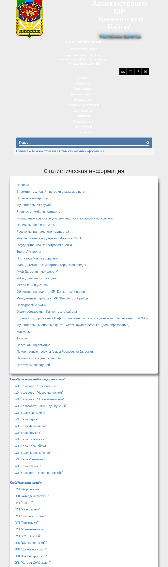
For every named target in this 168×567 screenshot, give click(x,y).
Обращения (83, 100)
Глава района (83, 89)
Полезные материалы (33, 198)
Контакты (84, 132)
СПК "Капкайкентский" (30, 542)
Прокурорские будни (32, 305)
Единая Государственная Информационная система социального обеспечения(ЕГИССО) (82, 318)
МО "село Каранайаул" (30, 446)
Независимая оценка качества (39, 358)
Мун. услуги (83, 127)
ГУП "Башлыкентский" (30, 516)
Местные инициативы (32, 285)
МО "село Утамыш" (27, 466)
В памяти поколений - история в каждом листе (51, 191)
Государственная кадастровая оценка (44, 245)
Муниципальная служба (34, 205)
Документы (83, 111)
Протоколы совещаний (33, 365)
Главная (84, 78)
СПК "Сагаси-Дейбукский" (32, 562)
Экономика (83, 116)
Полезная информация (34, 345)
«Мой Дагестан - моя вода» (37, 278)
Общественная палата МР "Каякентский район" (51, 291)
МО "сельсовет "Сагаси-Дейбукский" (40, 406)
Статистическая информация (81, 151)
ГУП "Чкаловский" (27, 509)
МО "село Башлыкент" (30, 412)
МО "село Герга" (26, 419)
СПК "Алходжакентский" (31, 496)
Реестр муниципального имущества (43, 231)
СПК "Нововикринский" (30, 556)
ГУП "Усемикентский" (29, 529)
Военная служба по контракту (38, 211)
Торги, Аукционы (29, 251)
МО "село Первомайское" (32, 452)
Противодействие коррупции (38, 258)
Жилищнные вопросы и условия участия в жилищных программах (65, 218)
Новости (23, 185)
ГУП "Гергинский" (26, 522)
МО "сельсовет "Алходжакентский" (39, 379)
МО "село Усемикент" (29, 459)
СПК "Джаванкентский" (30, 549)
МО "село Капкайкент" (30, 439)
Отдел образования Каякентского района (47, 311)
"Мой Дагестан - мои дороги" (37, 271)
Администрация (83, 94)
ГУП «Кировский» (26, 489)
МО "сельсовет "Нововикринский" (38, 392)
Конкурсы (23, 331)
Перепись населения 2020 (36, 225)
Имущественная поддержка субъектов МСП (49, 238)
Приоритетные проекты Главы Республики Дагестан (55, 351)
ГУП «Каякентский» (28, 482)
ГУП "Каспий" (23, 502)
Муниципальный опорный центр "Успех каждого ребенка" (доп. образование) (73, 325)
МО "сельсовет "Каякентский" (35, 386)
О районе (83, 83)
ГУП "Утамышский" (27, 536)
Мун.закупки (83, 121)
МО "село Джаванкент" (30, 426)
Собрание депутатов (83, 105)
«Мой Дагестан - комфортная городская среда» (51, 265)
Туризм (22, 338)
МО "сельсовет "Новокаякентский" (39, 399)
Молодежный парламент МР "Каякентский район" (53, 298)
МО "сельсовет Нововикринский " (38, 472)
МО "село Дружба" (27, 432)
